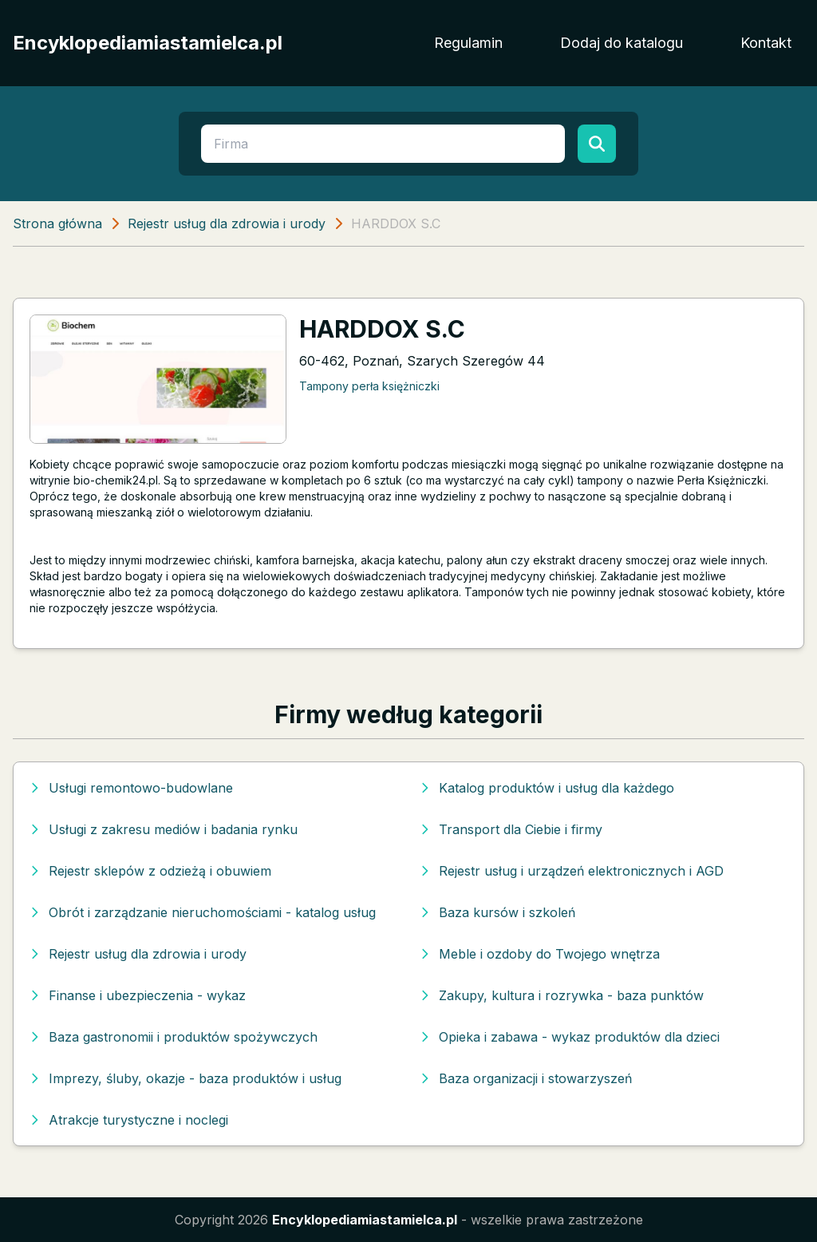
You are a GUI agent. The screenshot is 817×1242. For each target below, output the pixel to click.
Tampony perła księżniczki (369, 386)
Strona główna (57, 223)
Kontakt (765, 42)
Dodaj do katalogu (621, 42)
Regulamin (468, 42)
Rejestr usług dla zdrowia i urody (227, 223)
